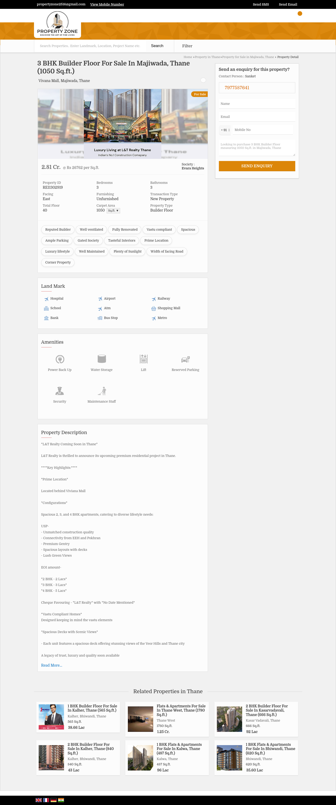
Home (188, 57)
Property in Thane (207, 57)
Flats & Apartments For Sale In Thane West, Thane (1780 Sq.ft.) (181, 710)
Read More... (51, 665)
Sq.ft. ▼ (113, 210)
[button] (107, 4)
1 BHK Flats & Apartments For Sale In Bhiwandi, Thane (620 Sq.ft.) (270, 749)
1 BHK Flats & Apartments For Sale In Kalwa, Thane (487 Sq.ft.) (179, 749)
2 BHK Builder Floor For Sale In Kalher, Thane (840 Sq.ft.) (91, 749)
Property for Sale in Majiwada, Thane (248, 57)
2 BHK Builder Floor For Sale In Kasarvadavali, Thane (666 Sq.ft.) (267, 710)
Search (157, 46)
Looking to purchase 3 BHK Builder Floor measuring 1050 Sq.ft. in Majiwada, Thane (257, 148)
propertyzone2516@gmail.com (61, 4)
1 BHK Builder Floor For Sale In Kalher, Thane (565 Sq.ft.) (92, 708)
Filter (187, 46)
